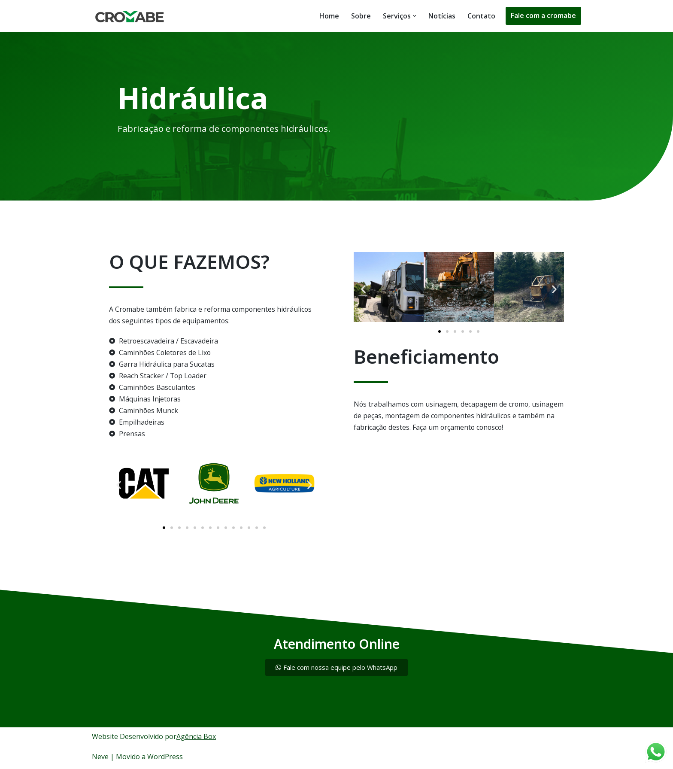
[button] (414, 16)
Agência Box (196, 737)
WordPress (165, 758)
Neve (100, 758)
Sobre (361, 16)
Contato (481, 16)
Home (329, 16)
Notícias (441, 16)
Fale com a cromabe (543, 15)
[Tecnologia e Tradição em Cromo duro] (132, 16)
